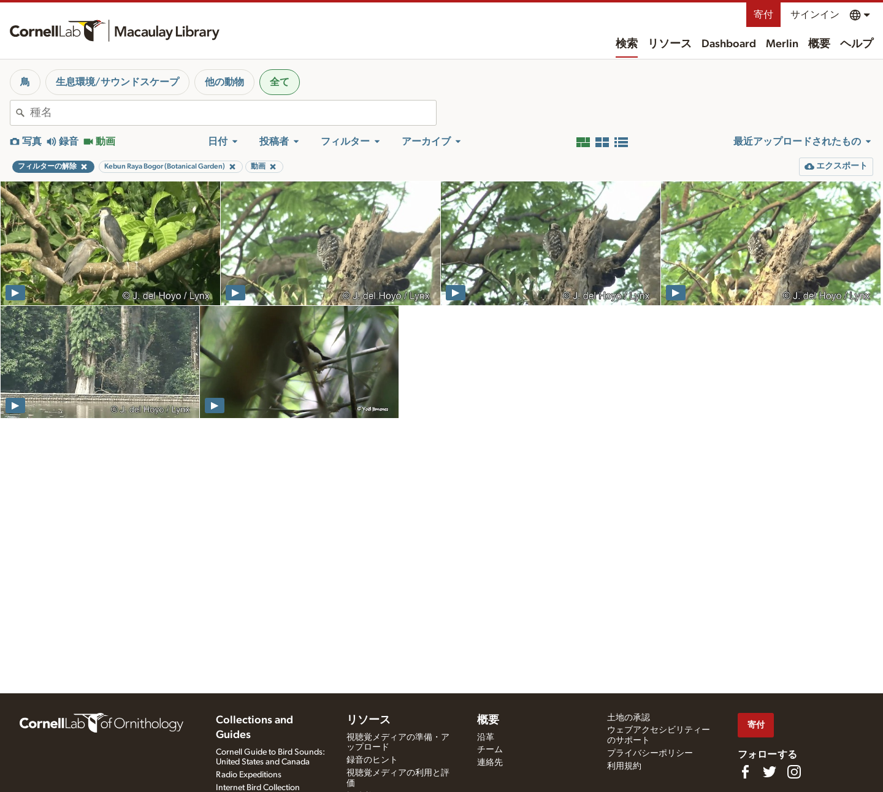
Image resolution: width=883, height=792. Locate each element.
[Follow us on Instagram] (794, 771)
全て (279, 82)
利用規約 (624, 766)
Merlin (782, 44)
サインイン (814, 15)
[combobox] (233, 113)
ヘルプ (856, 44)
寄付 (763, 15)
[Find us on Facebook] (745, 771)
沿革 (485, 737)
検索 (627, 44)
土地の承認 (628, 718)
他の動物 (224, 82)
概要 (819, 44)
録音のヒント (372, 760)
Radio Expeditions (248, 775)
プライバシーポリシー (650, 753)
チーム (490, 749)
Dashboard (728, 44)
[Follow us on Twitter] (769, 771)
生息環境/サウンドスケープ (117, 82)
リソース (670, 44)
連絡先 (490, 762)
